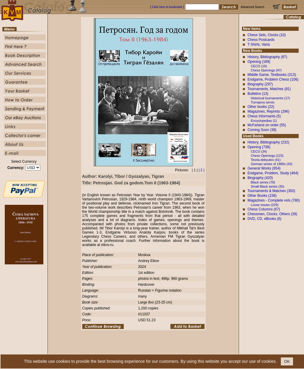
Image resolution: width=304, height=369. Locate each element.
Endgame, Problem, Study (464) (273, 173)
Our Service (186, 349)
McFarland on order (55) (267, 125)
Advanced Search (164, 349)
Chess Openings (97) (266, 70)
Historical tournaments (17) (270, 98)
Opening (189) (259, 62)
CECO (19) (259, 66)
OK (287, 361)
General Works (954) (264, 168)
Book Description (139, 349)
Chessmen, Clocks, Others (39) (272, 214)
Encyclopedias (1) (264, 120)
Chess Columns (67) (264, 209)
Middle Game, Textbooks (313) (272, 75)
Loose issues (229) (264, 205)
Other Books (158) (262, 196)
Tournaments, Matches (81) (269, 89)
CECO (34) (259, 151)
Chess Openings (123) (267, 155)
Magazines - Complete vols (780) (274, 200)
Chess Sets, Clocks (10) (267, 35)
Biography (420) (260, 178)
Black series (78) (263, 182)
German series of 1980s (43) (271, 164)
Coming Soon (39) (262, 130)
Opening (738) (259, 147)
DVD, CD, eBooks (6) (264, 219)
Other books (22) (261, 107)
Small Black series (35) (267, 186)
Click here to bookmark (167, 7)
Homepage (99, 349)
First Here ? (117, 349)
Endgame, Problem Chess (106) (273, 79)
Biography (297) (260, 84)
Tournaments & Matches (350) (271, 191)
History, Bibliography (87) (267, 57)
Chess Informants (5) (264, 116)
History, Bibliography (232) (268, 142)
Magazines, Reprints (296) (268, 111)
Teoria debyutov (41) (266, 160)
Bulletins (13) (258, 94)
